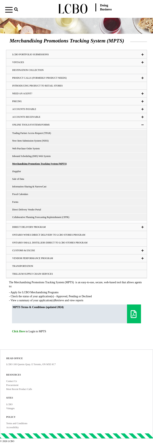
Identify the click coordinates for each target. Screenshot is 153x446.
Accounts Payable (78, 109)
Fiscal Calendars (20, 194)
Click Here (18, 331)
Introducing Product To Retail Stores (37, 85)
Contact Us (11, 381)
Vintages (10, 408)
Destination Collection (28, 70)
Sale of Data (18, 179)
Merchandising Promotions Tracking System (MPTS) (39, 163)
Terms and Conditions (16, 423)
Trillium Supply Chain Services (32, 273)
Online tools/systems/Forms (78, 124)
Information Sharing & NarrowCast (29, 186)
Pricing (78, 101)
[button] (27, 10)
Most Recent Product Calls (19, 389)
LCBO (9, 404)
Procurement (12, 385)
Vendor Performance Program (78, 258)
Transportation (22, 266)
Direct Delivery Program (78, 227)
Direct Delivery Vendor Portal (26, 209)
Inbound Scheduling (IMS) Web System (31, 156)
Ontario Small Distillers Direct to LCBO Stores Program (49, 242)
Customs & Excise (78, 250)
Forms (15, 202)
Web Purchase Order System (26, 148)
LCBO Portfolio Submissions (78, 54)
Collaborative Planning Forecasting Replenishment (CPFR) (40, 217)
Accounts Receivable (78, 117)
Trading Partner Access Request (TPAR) (31, 133)
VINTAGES (78, 62)
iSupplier (16, 171)
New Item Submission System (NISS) (30, 140)
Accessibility (12, 427)
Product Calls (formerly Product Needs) (78, 77)
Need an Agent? (78, 93)
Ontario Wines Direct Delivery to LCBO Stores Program (48, 234)
